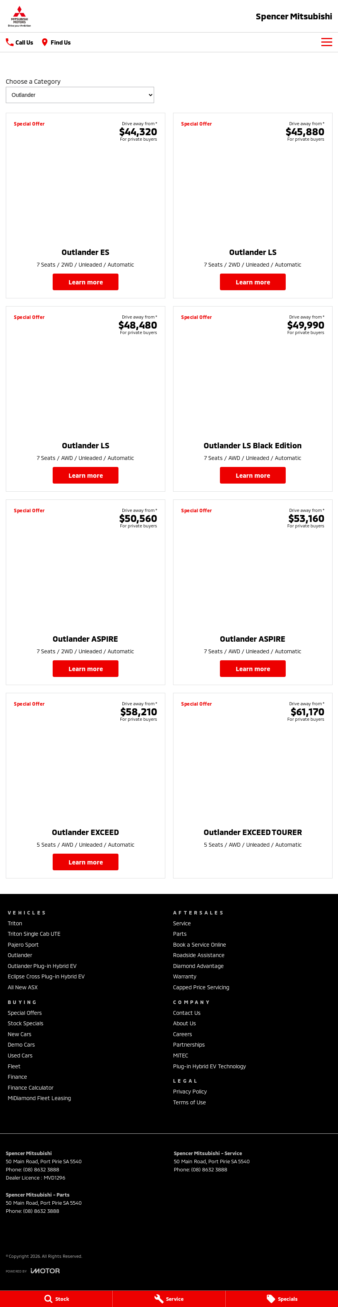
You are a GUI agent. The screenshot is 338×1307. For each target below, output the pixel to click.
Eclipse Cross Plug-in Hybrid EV (46, 976)
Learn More (85, 282)
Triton (15, 923)
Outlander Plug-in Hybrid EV (42, 966)
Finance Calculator (30, 1087)
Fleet (14, 1066)
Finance (17, 1076)
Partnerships (189, 1044)
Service (182, 923)
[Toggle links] (33, 1270)
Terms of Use (189, 1102)
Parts (180, 933)
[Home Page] (19, 16)
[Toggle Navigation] (326, 42)
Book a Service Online (199, 944)
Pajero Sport (23, 944)
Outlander (20, 955)
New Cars (19, 1034)
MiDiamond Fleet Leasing (39, 1098)
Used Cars (20, 1055)
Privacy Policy (190, 1091)
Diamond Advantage (198, 966)
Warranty (184, 976)
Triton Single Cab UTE (34, 933)
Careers (182, 1034)
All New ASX (23, 987)
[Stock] (56, 1299)
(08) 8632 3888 (41, 1169)
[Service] (169, 1299)
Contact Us (187, 1012)
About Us (184, 1023)
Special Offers (25, 1012)
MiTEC (180, 1055)
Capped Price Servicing (201, 987)
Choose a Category (80, 90)
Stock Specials (25, 1023)
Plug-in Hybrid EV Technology (209, 1066)
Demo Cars (21, 1044)
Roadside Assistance (199, 955)
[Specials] (282, 1299)
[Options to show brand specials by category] (80, 95)
